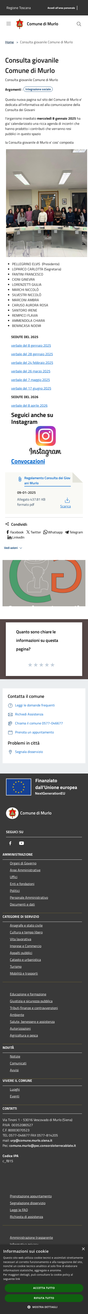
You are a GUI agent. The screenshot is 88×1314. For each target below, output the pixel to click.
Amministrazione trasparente (31, 1237)
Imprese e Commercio (25, 945)
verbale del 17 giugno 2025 (31, 388)
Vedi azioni (13, 548)
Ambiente (17, 1014)
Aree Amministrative (25, 870)
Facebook (14, 532)
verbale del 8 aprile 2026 (29, 405)
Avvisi (14, 1070)
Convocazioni (36, 446)
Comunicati (18, 1063)
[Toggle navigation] (8, 23)
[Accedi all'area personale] (61, 8)
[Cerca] (79, 24)
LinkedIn (16, 537)
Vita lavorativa (20, 939)
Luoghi (15, 1089)
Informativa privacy (24, 1244)
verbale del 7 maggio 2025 (30, 379)
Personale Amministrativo (29, 897)
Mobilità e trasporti (24, 973)
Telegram (73, 532)
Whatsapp (53, 532)
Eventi (14, 1096)
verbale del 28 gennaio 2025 (32, 354)
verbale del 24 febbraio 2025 (32, 362)
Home (9, 42)
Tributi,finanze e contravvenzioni (34, 1007)
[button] (44, 1307)
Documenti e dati (22, 904)
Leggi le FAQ (19, 1209)
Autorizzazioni (20, 1028)
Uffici (13, 876)
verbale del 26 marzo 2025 (30, 371)
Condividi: (16, 524)
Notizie (15, 1056)
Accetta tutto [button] (44, 1288)
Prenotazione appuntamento (31, 1196)
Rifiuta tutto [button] (44, 1298)
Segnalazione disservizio (27, 1203)
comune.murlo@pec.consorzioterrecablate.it (42, 1145)
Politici (15, 890)
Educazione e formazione (28, 994)
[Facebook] (10, 843)
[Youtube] (21, 843)
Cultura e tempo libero (26, 932)
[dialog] (44, 1279)
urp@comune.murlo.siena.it (31, 1140)
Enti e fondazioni (22, 883)
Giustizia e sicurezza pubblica (31, 1001)
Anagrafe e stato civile (26, 925)
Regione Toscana (18, 7)
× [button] (83, 1249)
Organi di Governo (23, 863)
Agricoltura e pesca (24, 1035)
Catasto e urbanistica (25, 959)
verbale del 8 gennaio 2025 (31, 345)
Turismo (16, 966)
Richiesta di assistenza (26, 1216)
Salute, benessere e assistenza (32, 1021)
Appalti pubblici (21, 952)
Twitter (33, 532)
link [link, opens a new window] (17, 1279)
